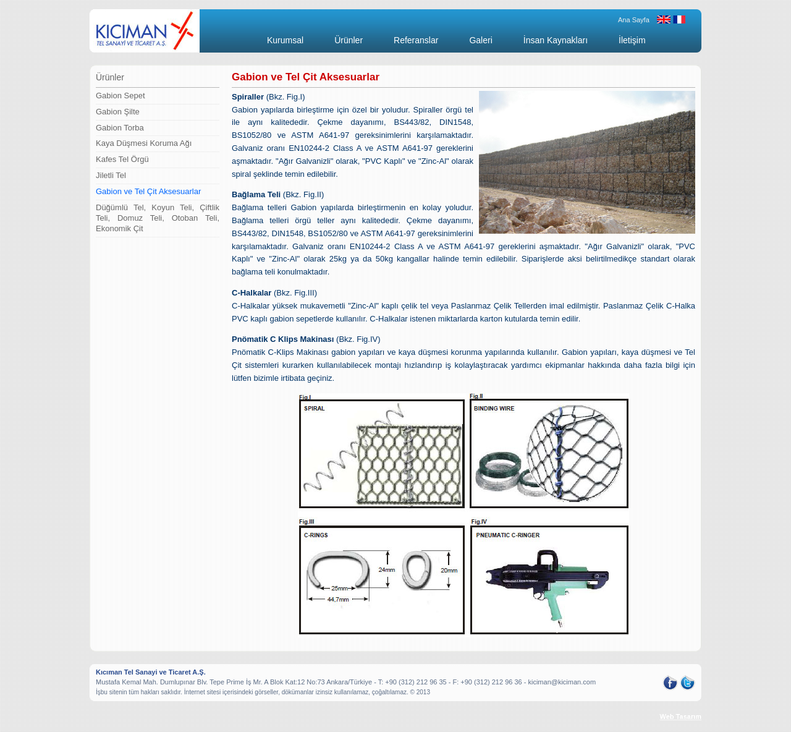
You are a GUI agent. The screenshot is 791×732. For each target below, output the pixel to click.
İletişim (632, 40)
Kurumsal (285, 40)
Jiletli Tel (111, 175)
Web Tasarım (680, 716)
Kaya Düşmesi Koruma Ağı (144, 143)
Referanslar (416, 40)
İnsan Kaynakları (555, 40)
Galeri (480, 40)
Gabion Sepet (120, 95)
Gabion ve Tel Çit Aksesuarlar (148, 191)
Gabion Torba (120, 127)
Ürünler (348, 40)
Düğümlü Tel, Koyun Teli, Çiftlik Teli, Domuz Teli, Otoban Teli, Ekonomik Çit (157, 218)
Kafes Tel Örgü (122, 159)
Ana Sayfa (633, 19)
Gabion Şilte (118, 111)
